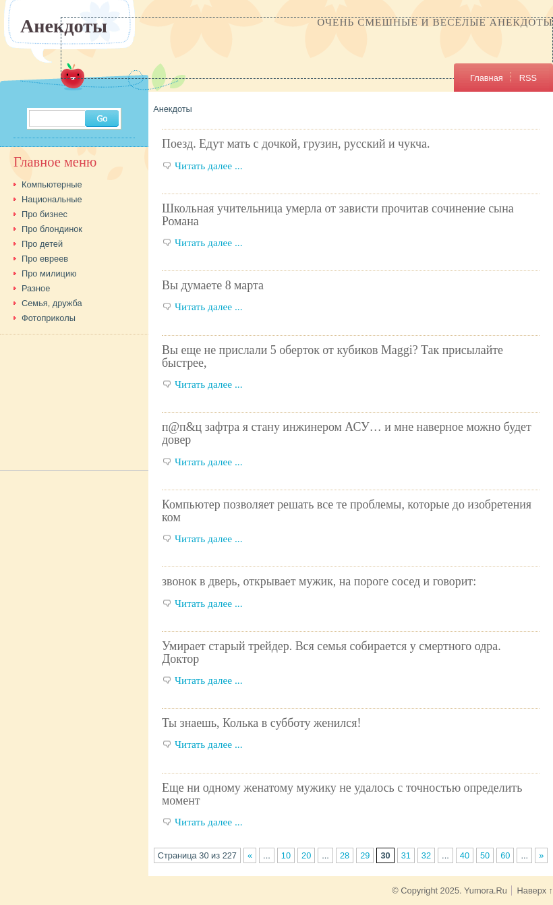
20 (306, 855)
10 (286, 855)
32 (426, 855)
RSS (528, 78)
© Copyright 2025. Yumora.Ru (449, 890)
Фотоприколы (49, 318)
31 (406, 855)
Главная (486, 78)
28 (344, 855)
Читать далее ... (209, 165)
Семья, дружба (52, 303)
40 (464, 855)
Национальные (52, 199)
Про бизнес (44, 214)
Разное (36, 288)
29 (365, 855)
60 (505, 855)
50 (485, 855)
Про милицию (49, 273)
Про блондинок (52, 229)
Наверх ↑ (535, 890)
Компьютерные (52, 184)
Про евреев (45, 259)
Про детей (42, 244)
